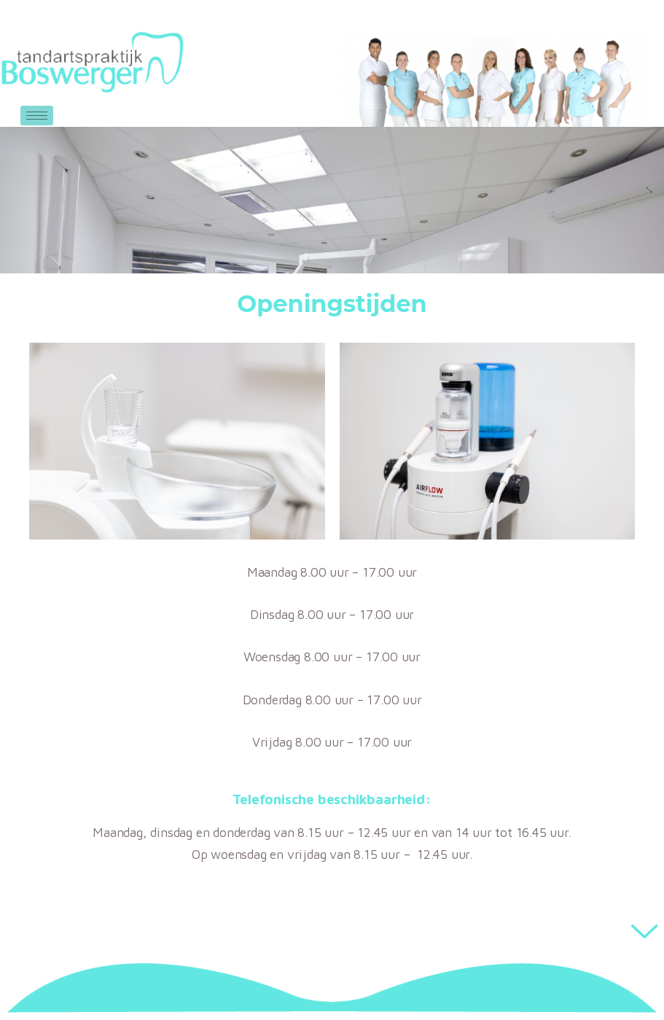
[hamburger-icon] (36, 115)
